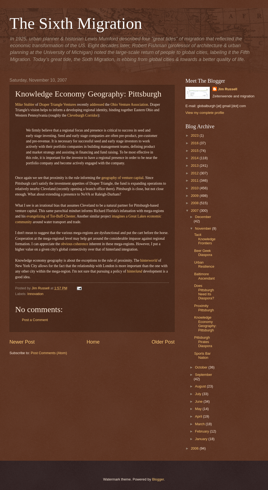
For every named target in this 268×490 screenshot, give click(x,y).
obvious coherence (74, 244)
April (199, 416)
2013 (195, 166)
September (203, 375)
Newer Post (22, 342)
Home (93, 342)
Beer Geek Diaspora (203, 253)
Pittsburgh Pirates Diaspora (203, 341)
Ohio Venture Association (129, 105)
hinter (148, 260)
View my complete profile (204, 113)
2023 (195, 135)
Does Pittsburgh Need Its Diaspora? (204, 292)
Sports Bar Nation (202, 355)
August (201, 386)
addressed (97, 105)
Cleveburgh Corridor (82, 115)
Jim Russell (227, 89)
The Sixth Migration (75, 23)
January (201, 439)
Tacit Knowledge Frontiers (204, 239)
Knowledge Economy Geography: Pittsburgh (205, 323)
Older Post (163, 342)
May (198, 409)
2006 (195, 448)
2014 (195, 158)
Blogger (158, 479)
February (202, 431)
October (201, 367)
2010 (195, 188)
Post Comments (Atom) (49, 353)
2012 (195, 173)
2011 (195, 180)
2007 (195, 211)
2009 (195, 196)
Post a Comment (35, 320)
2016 (195, 143)
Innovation (35, 294)
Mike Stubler (24, 105)
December (203, 217)
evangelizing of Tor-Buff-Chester (51, 216)
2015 (195, 151)
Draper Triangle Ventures (57, 105)
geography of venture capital (122, 178)
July (198, 394)
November (203, 228)
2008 (195, 203)
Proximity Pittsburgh (204, 308)
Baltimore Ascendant (204, 276)
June (199, 401)
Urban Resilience (204, 264)
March (200, 424)
